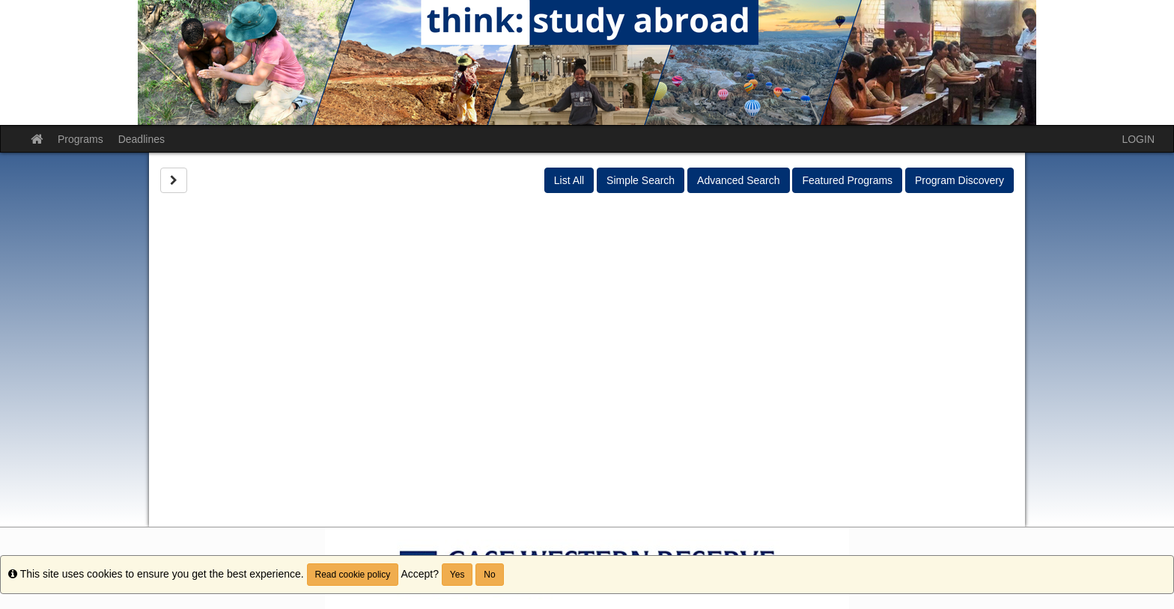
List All (569, 180)
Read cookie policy (353, 574)
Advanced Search (738, 180)
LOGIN (1138, 139)
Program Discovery (959, 180)
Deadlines (141, 139)
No (489, 574)
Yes (457, 574)
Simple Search (640, 180)
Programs (80, 139)
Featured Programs (847, 180)
